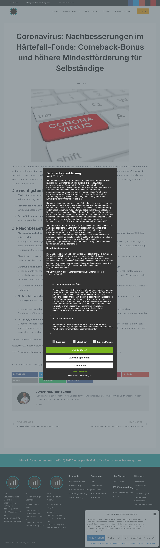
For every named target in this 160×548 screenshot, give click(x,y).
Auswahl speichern (79, 357)
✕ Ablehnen (79, 365)
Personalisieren (80, 371)
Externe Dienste (103, 341)
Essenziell (59, 341)
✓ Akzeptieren (79, 350)
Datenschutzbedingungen (79, 376)
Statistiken (80, 341)
